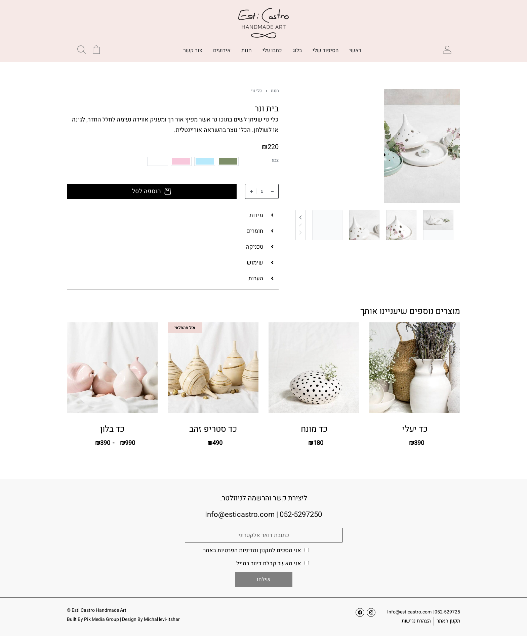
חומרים (254, 231)
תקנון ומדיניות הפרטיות (244, 550)
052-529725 (447, 611)
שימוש (255, 262)
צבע (275, 160)
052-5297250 (301, 514)
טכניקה (254, 247)
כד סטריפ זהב (213, 430)
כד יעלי (415, 429)
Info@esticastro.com (409, 611)
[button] (173, 215)
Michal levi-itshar (162, 619)
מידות (256, 215)
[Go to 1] (438, 225)
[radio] (228, 161)
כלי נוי (256, 91)
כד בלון (112, 431)
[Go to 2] (401, 225)
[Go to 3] (364, 225)
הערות (255, 278)
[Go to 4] (327, 225)
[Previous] (300, 217)
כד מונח (314, 429)
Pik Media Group (101, 619)
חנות (275, 91)
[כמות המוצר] (262, 191)
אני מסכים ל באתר (252, 550)
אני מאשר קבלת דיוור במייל (268, 563)
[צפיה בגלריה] (422, 146)
